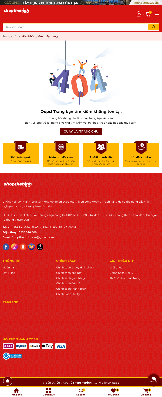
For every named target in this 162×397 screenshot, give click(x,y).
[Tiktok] (40, 246)
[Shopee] (23, 246)
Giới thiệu (116, 267)
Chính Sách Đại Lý (68, 294)
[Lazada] (31, 246)
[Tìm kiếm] (153, 27)
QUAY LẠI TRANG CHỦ (81, 131)
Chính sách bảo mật (69, 273)
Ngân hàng (10, 267)
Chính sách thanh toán (71, 288)
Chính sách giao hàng (70, 278)
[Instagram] (14, 246)
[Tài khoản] (138, 13)
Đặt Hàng (9, 273)
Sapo (115, 382)
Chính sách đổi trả (68, 283)
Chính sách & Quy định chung (75, 267)
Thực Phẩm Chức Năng (125, 278)
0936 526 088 (28, 232)
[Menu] (156, 14)
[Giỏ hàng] (148, 13)
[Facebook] (6, 246)
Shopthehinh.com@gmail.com (33, 237)
